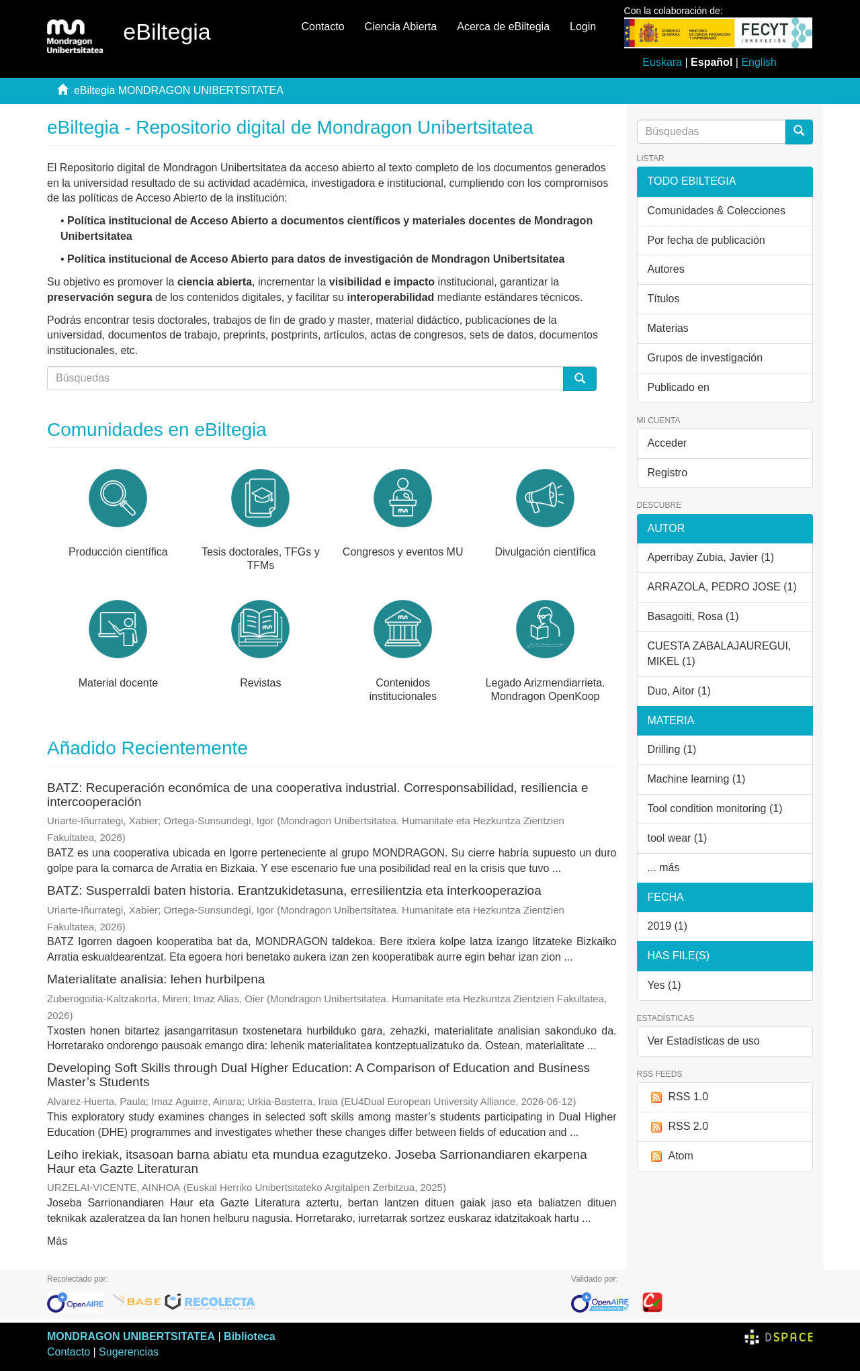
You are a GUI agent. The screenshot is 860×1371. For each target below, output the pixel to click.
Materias (668, 328)
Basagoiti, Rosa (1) (693, 616)
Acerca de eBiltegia (503, 26)
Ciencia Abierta (401, 26)
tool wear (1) (677, 838)
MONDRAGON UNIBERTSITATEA (131, 1336)
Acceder (667, 443)
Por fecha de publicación (706, 240)
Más (57, 1241)
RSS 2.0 (678, 1126)
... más (664, 867)
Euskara (662, 62)
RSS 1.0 (678, 1097)
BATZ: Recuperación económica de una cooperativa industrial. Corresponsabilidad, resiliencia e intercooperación (317, 795)
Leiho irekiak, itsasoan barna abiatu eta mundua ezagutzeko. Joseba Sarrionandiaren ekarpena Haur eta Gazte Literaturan (317, 1161)
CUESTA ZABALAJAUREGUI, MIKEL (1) (719, 653)
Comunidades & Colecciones (716, 210)
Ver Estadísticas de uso (704, 1041)
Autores (666, 269)
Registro (668, 472)
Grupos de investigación (705, 357)
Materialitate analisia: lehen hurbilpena (156, 979)
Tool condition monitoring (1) (715, 808)
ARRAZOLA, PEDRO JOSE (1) (722, 586)
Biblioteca (249, 1336)
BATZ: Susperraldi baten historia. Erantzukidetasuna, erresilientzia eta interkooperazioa (294, 890)
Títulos (664, 298)
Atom (670, 1156)
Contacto (323, 26)
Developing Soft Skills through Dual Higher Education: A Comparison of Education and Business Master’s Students (318, 1075)
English (758, 62)
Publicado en (679, 387)
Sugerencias (129, 1352)
